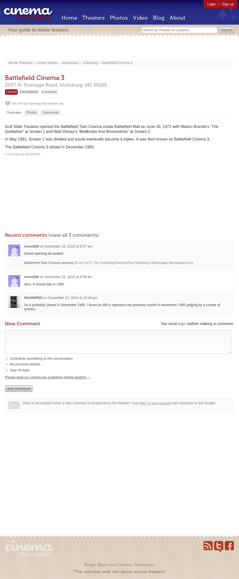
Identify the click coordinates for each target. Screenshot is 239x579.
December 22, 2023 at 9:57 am (68, 246)
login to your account (155, 408)
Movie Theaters (20, 63)
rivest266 (31, 246)
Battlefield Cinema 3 (117, 63)
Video (140, 18)
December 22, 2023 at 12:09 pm (73, 298)
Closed (11, 92)
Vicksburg (90, 63)
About (177, 18)
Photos (119, 18)
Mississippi (70, 63)
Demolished (29, 92)
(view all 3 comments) (73, 235)
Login (211, 4)
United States (47, 63)
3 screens (49, 92)
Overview (14, 112)
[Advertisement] (119, 48)
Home (69, 18)
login (182, 324)
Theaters (93, 18)
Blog (158, 18)
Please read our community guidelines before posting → (47, 382)
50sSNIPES (33, 298)
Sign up (228, 4)
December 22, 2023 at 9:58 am (68, 277)
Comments (50, 112)
